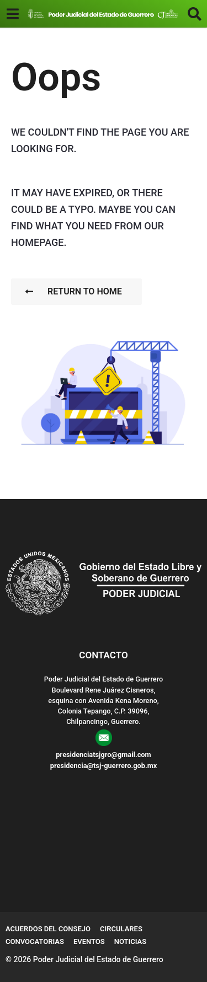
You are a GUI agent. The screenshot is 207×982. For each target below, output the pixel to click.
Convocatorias (35, 941)
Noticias (130, 941)
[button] (12, 14)
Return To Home (73, 291)
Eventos (89, 941)
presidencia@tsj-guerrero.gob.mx (103, 765)
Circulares (121, 929)
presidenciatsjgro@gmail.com (103, 754)
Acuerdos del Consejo (48, 929)
